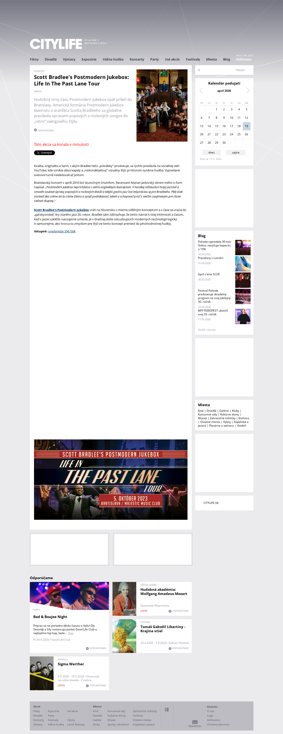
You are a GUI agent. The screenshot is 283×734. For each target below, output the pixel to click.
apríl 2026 (224, 91)
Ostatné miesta (210, 422)
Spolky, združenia (118, 724)
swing (37, 91)
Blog (226, 59)
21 (209, 134)
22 (216, 134)
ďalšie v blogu (207, 329)
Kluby (235, 411)
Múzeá (202, 418)
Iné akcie (172, 59)
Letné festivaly (76, 724)
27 (201, 143)
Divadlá (51, 59)
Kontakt (212, 706)
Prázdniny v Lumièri (210, 258)
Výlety (227, 422)
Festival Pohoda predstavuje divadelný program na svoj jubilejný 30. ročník (214, 296)
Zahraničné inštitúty (222, 418)
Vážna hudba (113, 59)
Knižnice (244, 418)
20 (201, 134)
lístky (144, 610)
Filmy (34, 59)
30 (224, 143)
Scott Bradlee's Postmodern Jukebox (61, 210)
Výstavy (69, 59)
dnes (211, 152)
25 (239, 134)
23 (224, 134)
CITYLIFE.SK (211, 503)
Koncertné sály (207, 414)
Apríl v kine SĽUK (209, 274)
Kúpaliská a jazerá (143, 724)
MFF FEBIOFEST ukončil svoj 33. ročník (213, 312)
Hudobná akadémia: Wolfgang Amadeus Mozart (163, 591)
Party (154, 59)
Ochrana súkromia (218, 724)
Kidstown (243, 59)
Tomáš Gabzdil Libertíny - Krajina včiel (162, 628)
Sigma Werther (71, 664)
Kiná (201, 411)
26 (246, 134)
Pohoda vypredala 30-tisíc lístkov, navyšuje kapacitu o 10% (214, 245)
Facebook (166, 709)
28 (209, 143)
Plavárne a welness (221, 426)
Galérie (224, 411)
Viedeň (241, 426)
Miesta (211, 59)
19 (246, 126)
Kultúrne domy (229, 414)
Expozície (89, 59)
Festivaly (193, 59)
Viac (71, 633)
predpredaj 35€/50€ (62, 231)
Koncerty (137, 59)
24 (231, 134)
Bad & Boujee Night (50, 616)
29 (216, 143)
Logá (210, 715)
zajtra (235, 152)
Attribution (213, 720)
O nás (210, 711)
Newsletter (194, 726)
